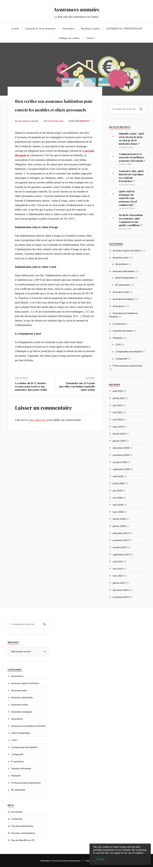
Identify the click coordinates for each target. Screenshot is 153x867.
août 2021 (118, 390)
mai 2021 (117, 412)
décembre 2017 (121, 533)
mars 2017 (118, 575)
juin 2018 (117, 490)
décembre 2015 (121, 589)
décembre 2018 (121, 447)
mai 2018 (117, 497)
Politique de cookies (69, 38)
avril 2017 (118, 568)
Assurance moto (121, 291)
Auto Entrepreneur (124, 277)
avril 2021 (118, 419)
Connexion (16, 818)
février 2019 (119, 433)
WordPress (74, 861)
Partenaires (68, 28)
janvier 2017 (119, 582)
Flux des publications (22, 825)
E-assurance (119, 323)
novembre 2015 (121, 597)
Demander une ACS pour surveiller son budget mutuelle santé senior (77, 403)
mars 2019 (118, 426)
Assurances (84, 138)
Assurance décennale (123, 271)
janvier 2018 (119, 525)
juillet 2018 (119, 483)
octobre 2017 (120, 547)
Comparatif (121, 358)
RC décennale (122, 284)
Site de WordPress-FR (22, 840)
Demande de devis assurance (40, 28)
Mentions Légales (90, 28)
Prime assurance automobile (127, 365)
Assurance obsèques (123, 298)
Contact (90, 38)
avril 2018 (118, 504)
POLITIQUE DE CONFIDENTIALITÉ (124, 28)
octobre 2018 (120, 462)
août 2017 (118, 561)
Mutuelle (117, 337)
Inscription (17, 811)
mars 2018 (118, 511)
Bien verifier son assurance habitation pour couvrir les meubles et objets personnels (55, 113)
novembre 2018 (121, 454)
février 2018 (119, 518)
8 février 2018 (57, 138)
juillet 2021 (119, 398)
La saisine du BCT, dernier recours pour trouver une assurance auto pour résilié (31, 403)
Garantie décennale (123, 330)
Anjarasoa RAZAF (29, 138)
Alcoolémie (121, 264)
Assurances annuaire (76, 9)
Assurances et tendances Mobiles (28, 725)
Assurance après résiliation (127, 250)
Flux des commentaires (23, 832)
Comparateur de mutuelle (128, 351)
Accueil (15, 28)
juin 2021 (117, 405)
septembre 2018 (121, 469)
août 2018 (118, 476)
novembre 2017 (121, 540)
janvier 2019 (119, 440)
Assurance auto (120, 257)
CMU (118, 344)
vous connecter (37, 437)
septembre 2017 (121, 554)
